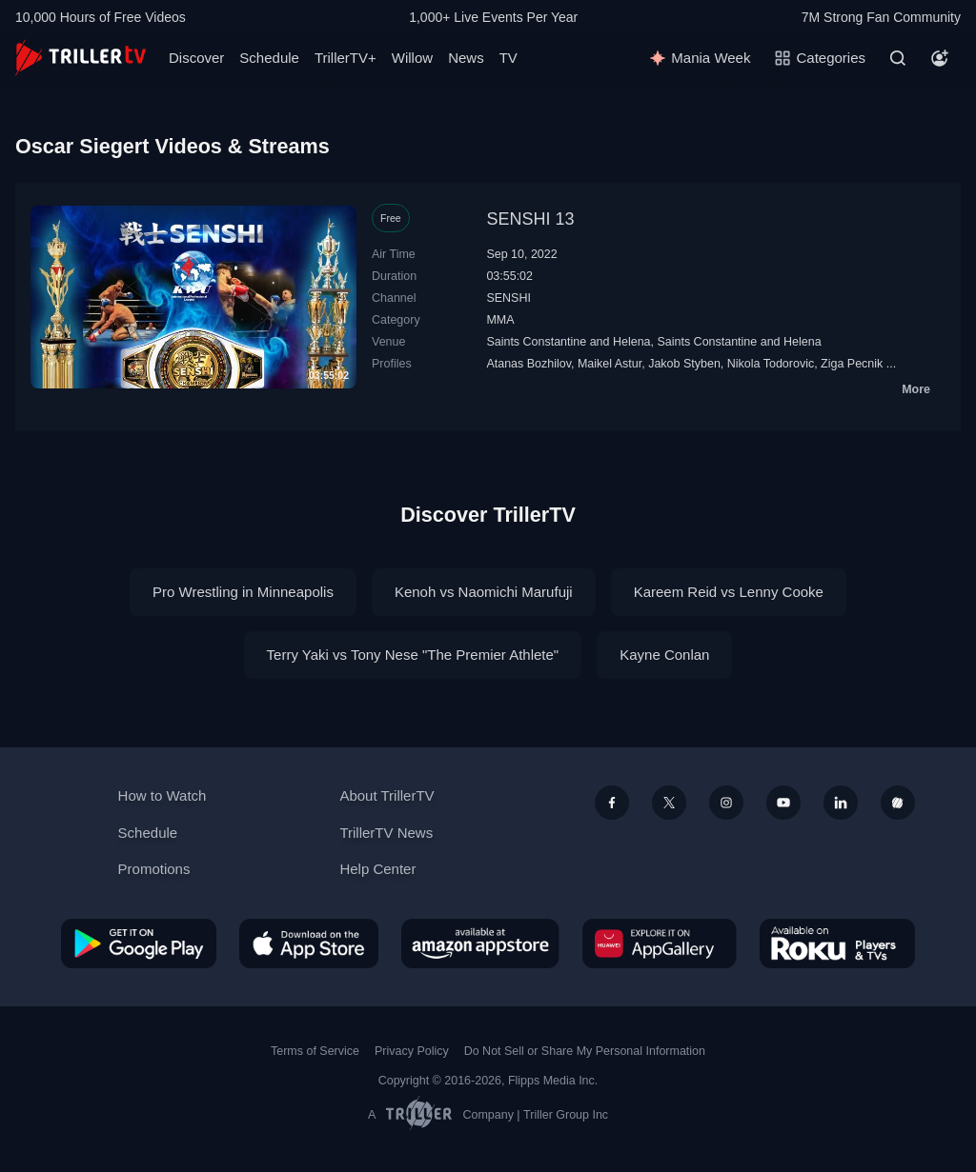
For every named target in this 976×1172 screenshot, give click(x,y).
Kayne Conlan (664, 654)
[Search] (898, 58)
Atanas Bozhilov (528, 363)
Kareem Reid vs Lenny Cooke (729, 592)
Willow (412, 58)
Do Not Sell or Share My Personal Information (584, 1051)
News (466, 58)
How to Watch (162, 795)
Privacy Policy (412, 1051)
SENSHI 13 (530, 218)
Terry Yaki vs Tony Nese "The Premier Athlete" (413, 654)
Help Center (377, 869)
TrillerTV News (386, 832)
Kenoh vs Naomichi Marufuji (484, 592)
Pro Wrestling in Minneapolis (243, 592)
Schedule (269, 58)
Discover (196, 58)
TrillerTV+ (345, 58)
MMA (500, 320)
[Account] (940, 58)
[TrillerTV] (80, 57)
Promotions (154, 869)
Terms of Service (315, 1051)
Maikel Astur (609, 363)
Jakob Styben (684, 363)
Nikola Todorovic (770, 363)
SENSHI (508, 298)
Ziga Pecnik (852, 363)
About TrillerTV (386, 795)
